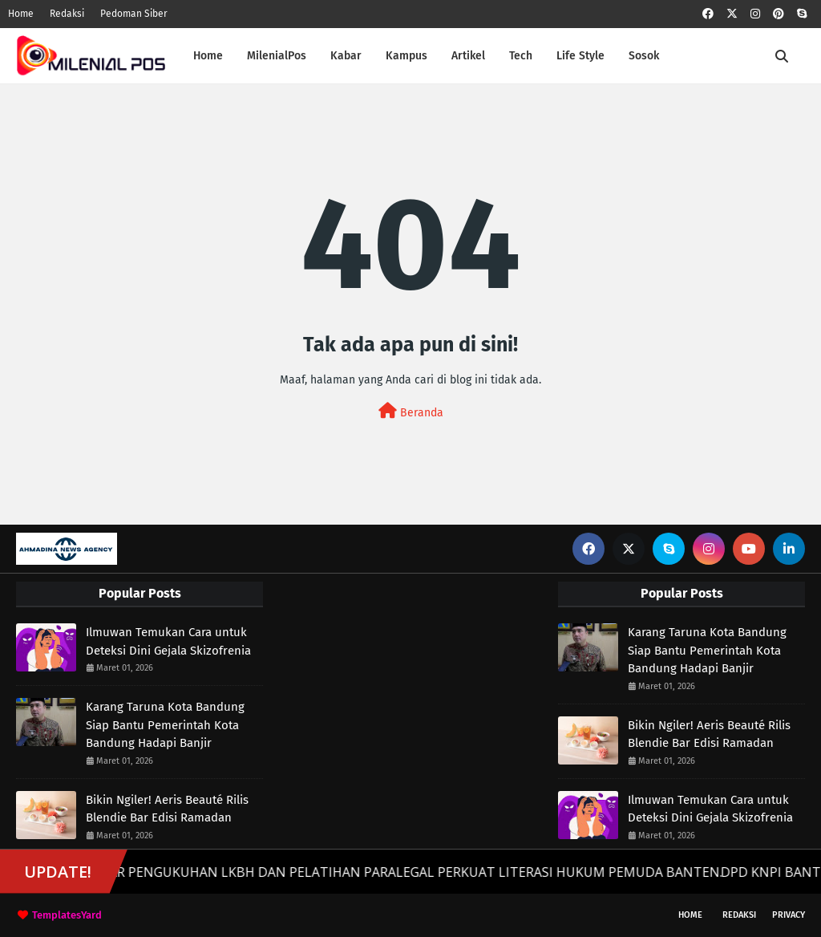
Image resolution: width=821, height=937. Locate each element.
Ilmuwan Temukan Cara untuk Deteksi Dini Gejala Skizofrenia (168, 641)
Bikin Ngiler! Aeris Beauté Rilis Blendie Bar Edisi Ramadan (167, 809)
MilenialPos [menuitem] (276, 56)
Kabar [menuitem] (346, 56)
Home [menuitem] (208, 56)
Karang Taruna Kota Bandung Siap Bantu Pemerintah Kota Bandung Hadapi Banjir (165, 725)
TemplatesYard (67, 915)
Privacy (788, 915)
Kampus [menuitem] (406, 56)
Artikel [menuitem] (468, 56)
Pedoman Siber (134, 13)
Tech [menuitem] (520, 56)
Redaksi (67, 13)
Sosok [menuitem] (644, 56)
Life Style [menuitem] (580, 56)
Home (21, 13)
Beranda (410, 411)
